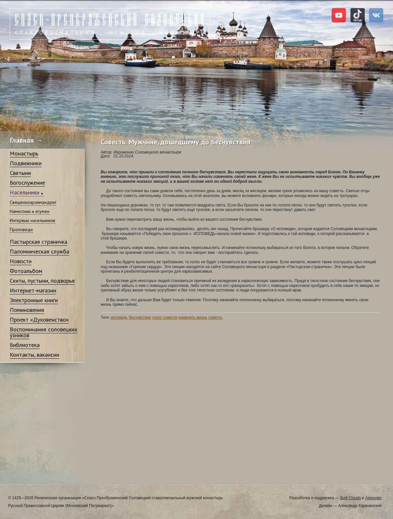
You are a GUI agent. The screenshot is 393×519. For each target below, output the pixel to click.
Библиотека (25, 345)
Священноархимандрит (33, 202)
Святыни (20, 173)
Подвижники (26, 163)
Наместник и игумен (29, 211)
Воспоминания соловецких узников (43, 332)
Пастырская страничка (38, 241)
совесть (215, 317)
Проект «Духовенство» (39, 319)
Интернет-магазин (33, 290)
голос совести (165, 317)
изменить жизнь (193, 317)
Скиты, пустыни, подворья (42, 280)
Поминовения (27, 310)
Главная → (26, 140)
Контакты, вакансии (34, 354)
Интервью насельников (32, 220)
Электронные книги (34, 300)
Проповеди (21, 229)
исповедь (119, 317)
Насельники (24, 192)
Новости (21, 261)
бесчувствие (140, 317)
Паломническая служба (39, 251)
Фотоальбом (26, 271)
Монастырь (24, 153)
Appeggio (373, 498)
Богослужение (27, 182)
